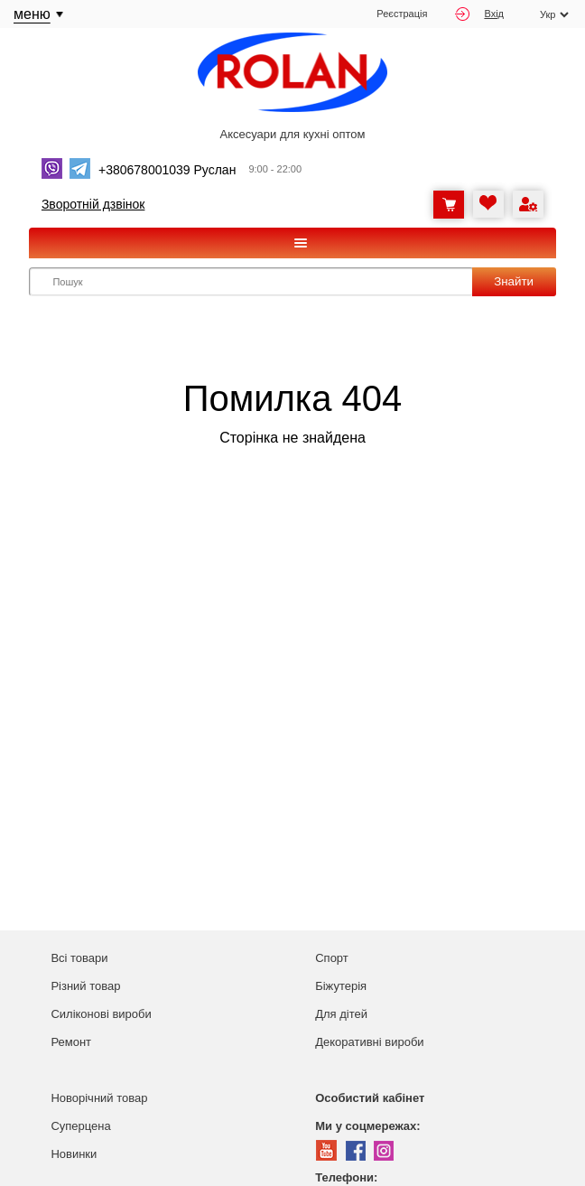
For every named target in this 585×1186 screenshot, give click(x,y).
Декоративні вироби (369, 1042)
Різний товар (85, 986)
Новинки (74, 1154)
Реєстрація (401, 14)
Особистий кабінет (369, 1098)
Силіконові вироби (101, 1014)
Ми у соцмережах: (367, 1126)
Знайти (514, 281)
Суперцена (80, 1126)
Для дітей (341, 1014)
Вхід (479, 14)
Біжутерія (341, 986)
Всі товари (79, 958)
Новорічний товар (99, 1098)
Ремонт (71, 1042)
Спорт (331, 958)
